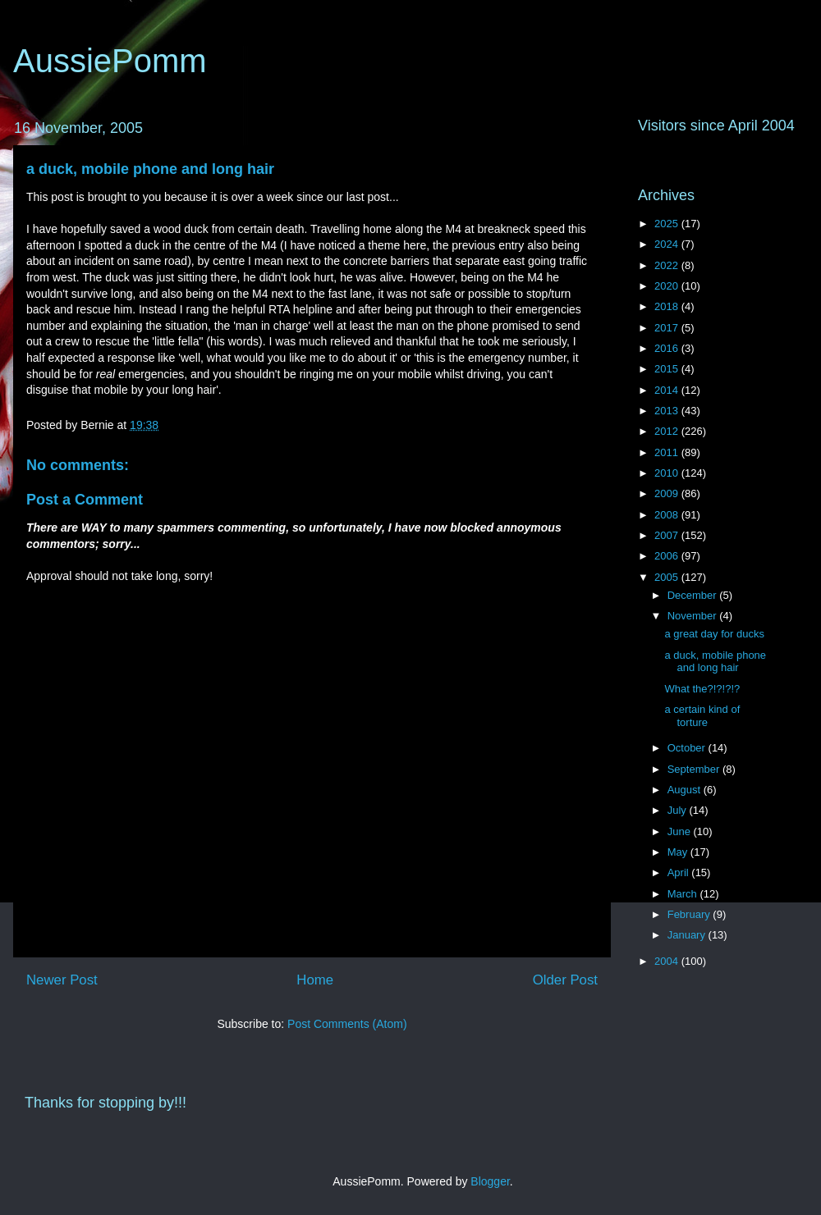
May (678, 852)
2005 (667, 577)
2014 (667, 390)
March (683, 894)
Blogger (489, 1181)
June (680, 831)
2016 (667, 348)
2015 (667, 369)
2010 (667, 473)
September (694, 769)
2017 (667, 328)
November (693, 616)
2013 (667, 410)
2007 (667, 535)
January (688, 935)
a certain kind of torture (702, 716)
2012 (667, 431)
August (685, 789)
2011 (667, 452)
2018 (667, 306)
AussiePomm (110, 61)
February (690, 914)
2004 (667, 961)
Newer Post (62, 980)
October (688, 748)
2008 (667, 515)
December (693, 595)
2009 (667, 493)
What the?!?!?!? (702, 689)
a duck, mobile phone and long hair (150, 169)
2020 (667, 286)
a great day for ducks (714, 634)
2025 (667, 223)
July (678, 810)
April (679, 872)
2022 (667, 265)
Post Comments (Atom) (346, 1023)
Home (314, 980)
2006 (667, 556)
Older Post (565, 980)
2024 (667, 244)
